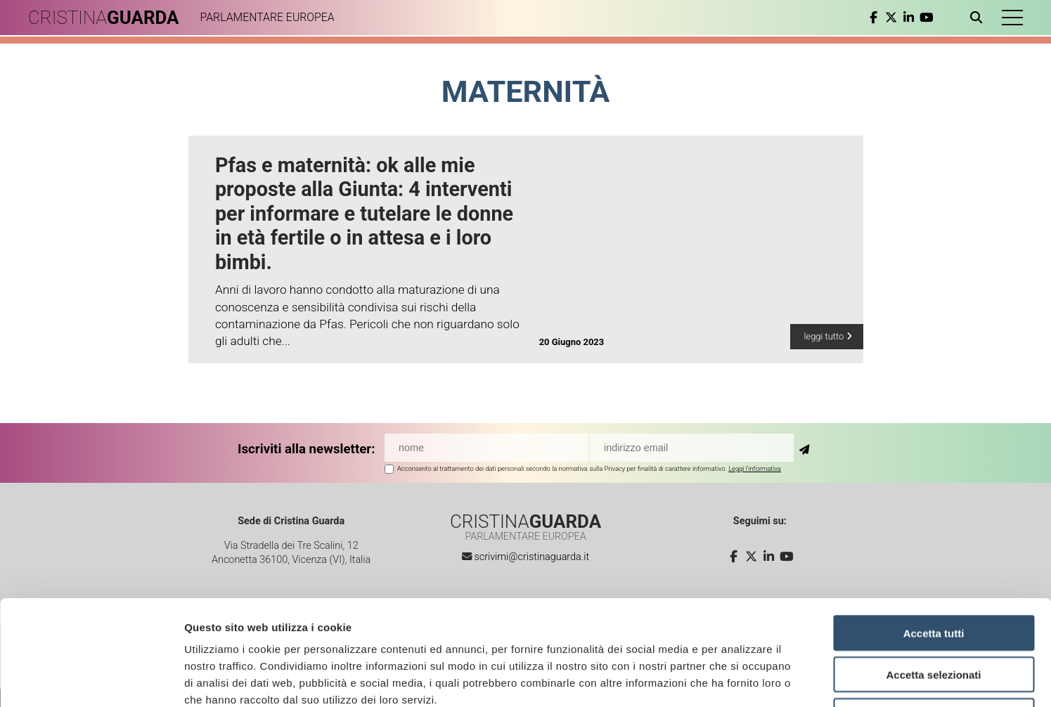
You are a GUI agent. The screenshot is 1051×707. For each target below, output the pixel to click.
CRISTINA (103, 17)
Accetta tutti (934, 534)
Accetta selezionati (933, 576)
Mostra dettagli (740, 679)
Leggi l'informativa (754, 468)
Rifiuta (933, 617)
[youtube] (926, 17)
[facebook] (873, 17)
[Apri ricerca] (979, 17)
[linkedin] (908, 17)
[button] (1012, 17)
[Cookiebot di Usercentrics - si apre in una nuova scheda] (91, 679)
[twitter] (891, 17)
